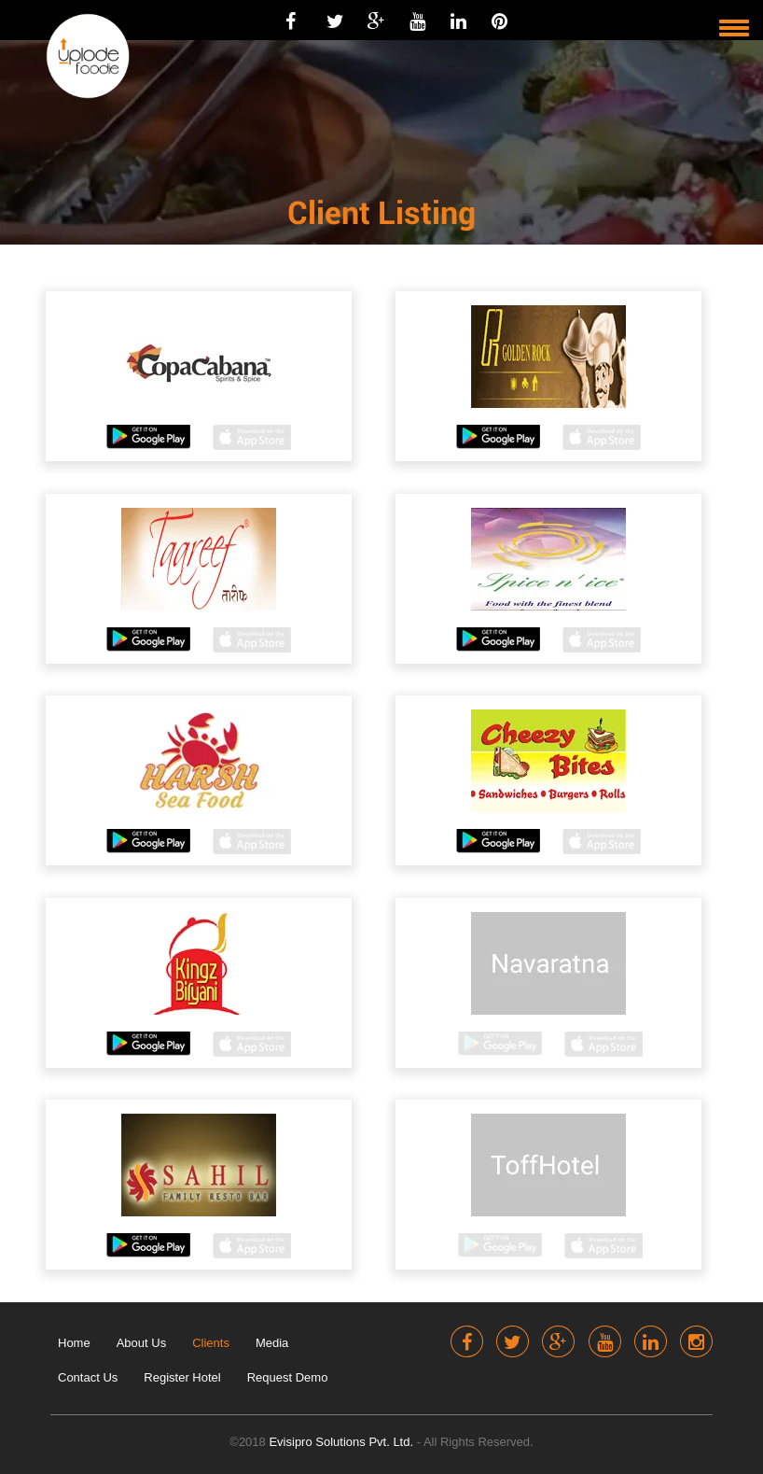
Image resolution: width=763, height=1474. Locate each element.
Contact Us (88, 1377)
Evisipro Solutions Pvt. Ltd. (342, 1442)
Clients (210, 1343)
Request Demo (287, 1377)
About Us (141, 1343)
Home (74, 1343)
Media (272, 1343)
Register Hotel (182, 1377)
